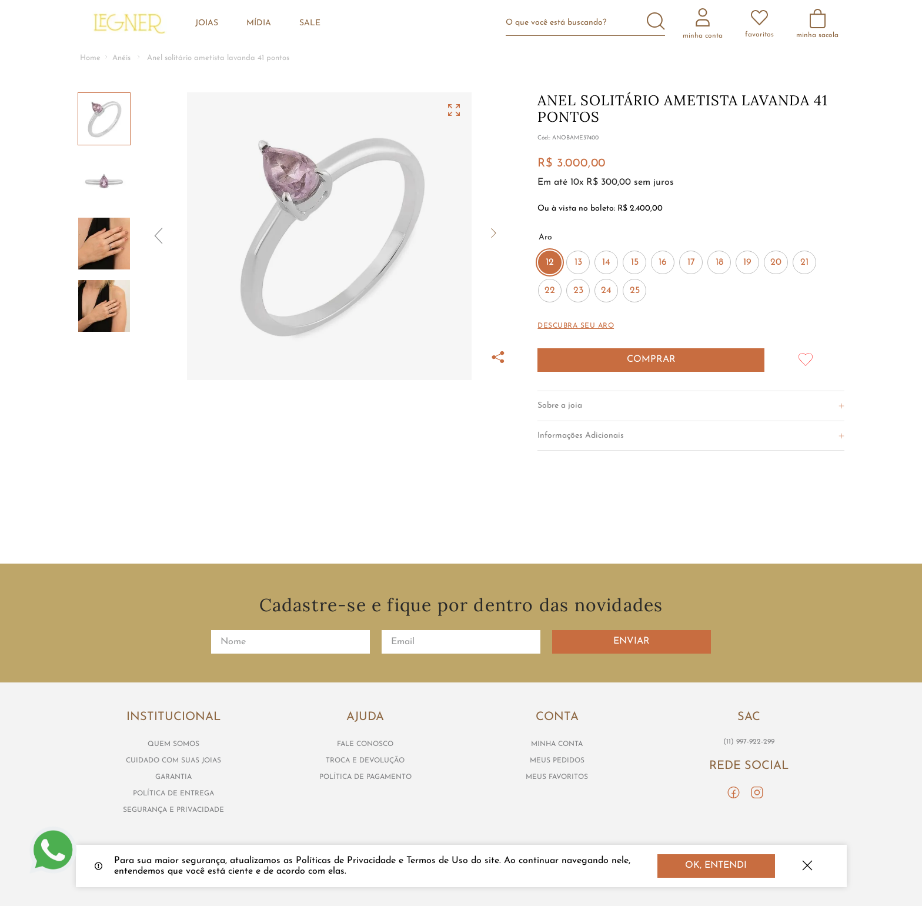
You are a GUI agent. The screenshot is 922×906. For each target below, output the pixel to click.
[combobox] (590, 22)
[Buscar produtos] (656, 22)
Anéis (121, 58)
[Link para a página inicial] (90, 58)
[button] (329, 236)
